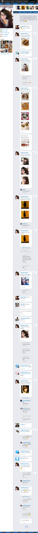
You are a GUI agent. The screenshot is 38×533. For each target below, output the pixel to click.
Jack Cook (24, 408)
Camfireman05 (26, 349)
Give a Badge (5, 34)
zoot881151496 (23, 311)
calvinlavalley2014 (24, 318)
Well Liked (24, 452)
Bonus (23, 53)
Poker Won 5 (25, 366)
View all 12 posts (26, 247)
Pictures (25, 12)
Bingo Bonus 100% (26, 373)
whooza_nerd (25, 265)
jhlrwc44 (22, 458)
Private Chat (5, 31)
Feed (16, 12)
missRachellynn (24, 33)
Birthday (24, 431)
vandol (24, 436)
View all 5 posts (25, 398)
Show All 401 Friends (5, 54)
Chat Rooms (19, 1)
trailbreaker (25, 356)
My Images (27, 62)
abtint (24, 189)
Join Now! (6, 1)
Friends (30, 12)
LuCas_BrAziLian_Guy (26, 401)
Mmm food (28, 36)
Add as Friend (5, 29)
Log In (12, 1)
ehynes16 (22, 252)
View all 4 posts (25, 496)
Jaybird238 (23, 26)
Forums (26, 1)
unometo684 (25, 343)
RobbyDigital (25, 82)
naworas (24, 223)
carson (22, 424)
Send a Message (5, 32)
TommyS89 (23, 465)
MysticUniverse (26, 76)
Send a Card (4, 36)
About (20, 12)
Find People (32, 1)
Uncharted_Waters (26, 416)
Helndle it (22, 304)
